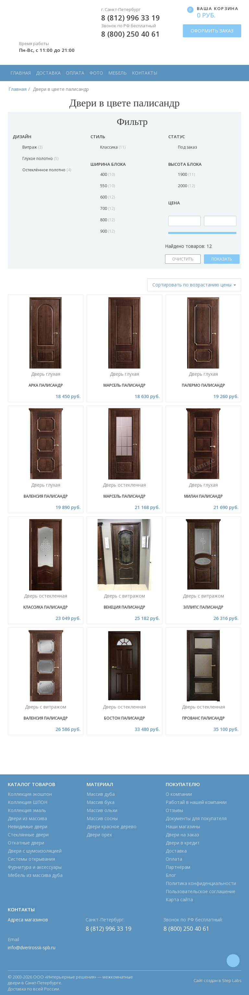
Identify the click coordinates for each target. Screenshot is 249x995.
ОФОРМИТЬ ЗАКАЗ (212, 31)
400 (107, 174)
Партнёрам (178, 867)
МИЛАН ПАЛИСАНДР (203, 496)
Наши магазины (183, 826)
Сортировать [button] (194, 285)
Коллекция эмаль (27, 810)
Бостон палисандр (124, 718)
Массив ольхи (102, 810)
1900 (186, 174)
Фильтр (124, 121)
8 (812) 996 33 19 (130, 17)
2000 (186, 185)
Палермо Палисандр (203, 385)
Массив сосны (102, 818)
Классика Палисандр (45, 607)
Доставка (48, 73)
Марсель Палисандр (124, 385)
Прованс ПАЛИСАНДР (203, 718)
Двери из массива (27, 818)
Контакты (144, 73)
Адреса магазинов (28, 919)
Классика (112, 147)
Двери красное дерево (111, 826)
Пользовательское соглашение (200, 891)
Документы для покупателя (196, 818)
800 (107, 220)
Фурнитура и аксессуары (35, 867)
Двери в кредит (183, 843)
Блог (171, 875)
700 (107, 208)
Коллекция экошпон (30, 794)
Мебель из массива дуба (35, 875)
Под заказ (187, 147)
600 (107, 197)
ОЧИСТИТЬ (183, 259)
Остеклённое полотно (46, 170)
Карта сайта (179, 899)
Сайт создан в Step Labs (217, 980)
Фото (96, 73)
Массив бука (100, 802)
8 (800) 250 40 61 (130, 34)
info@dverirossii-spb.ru (31, 947)
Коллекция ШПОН (27, 802)
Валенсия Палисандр (46, 496)
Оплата (75, 73)
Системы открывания (31, 859)
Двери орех (99, 834)
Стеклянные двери (28, 834)
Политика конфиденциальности (201, 883)
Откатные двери (26, 843)
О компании (179, 794)
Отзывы (174, 810)
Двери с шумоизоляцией (35, 851)
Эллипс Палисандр (203, 607)
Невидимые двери (27, 826)
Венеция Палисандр (124, 607)
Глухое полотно (40, 158)
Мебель (117, 73)
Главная (20, 73)
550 (107, 185)
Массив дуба (101, 794)
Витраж (32, 147)
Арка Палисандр (46, 385)
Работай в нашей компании (196, 802)
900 (107, 231)
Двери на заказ (182, 834)
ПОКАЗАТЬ (221, 259)
